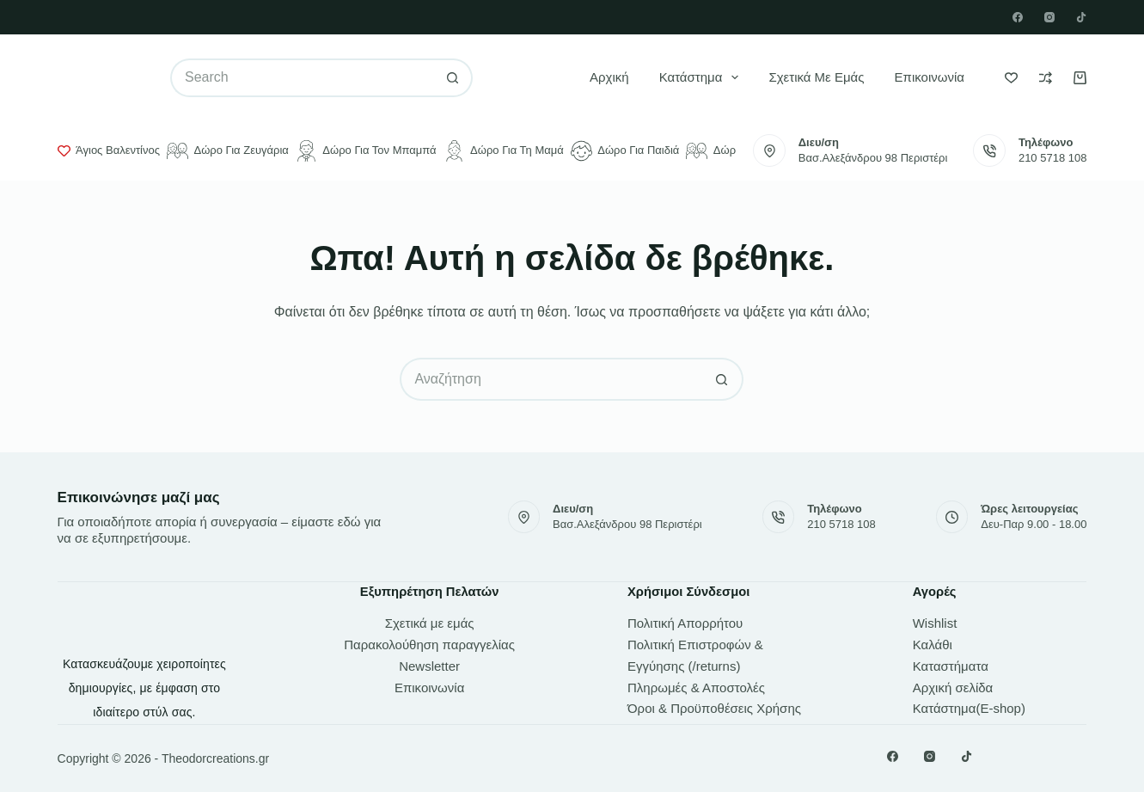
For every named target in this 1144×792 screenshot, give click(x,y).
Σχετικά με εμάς (816, 77)
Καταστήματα (950, 666)
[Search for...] (302, 77)
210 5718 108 (1053, 157)
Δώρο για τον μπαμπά (366, 151)
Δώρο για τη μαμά (504, 151)
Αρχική (609, 77)
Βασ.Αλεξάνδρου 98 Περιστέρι (873, 157)
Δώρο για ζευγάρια (228, 151)
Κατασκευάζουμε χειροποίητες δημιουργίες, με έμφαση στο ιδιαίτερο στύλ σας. (144, 688)
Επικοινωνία (929, 77)
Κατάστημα (702, 77)
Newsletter (429, 666)
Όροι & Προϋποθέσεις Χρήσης (714, 708)
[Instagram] (1049, 17)
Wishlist (935, 623)
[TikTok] (1081, 17)
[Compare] (1045, 77)
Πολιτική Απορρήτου (685, 623)
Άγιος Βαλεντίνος (109, 150)
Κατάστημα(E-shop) (969, 708)
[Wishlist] (1011, 77)
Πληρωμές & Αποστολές (696, 687)
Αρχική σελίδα (953, 687)
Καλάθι (932, 644)
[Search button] (453, 77)
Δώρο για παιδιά (625, 151)
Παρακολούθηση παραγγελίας (429, 644)
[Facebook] (1017, 17)
